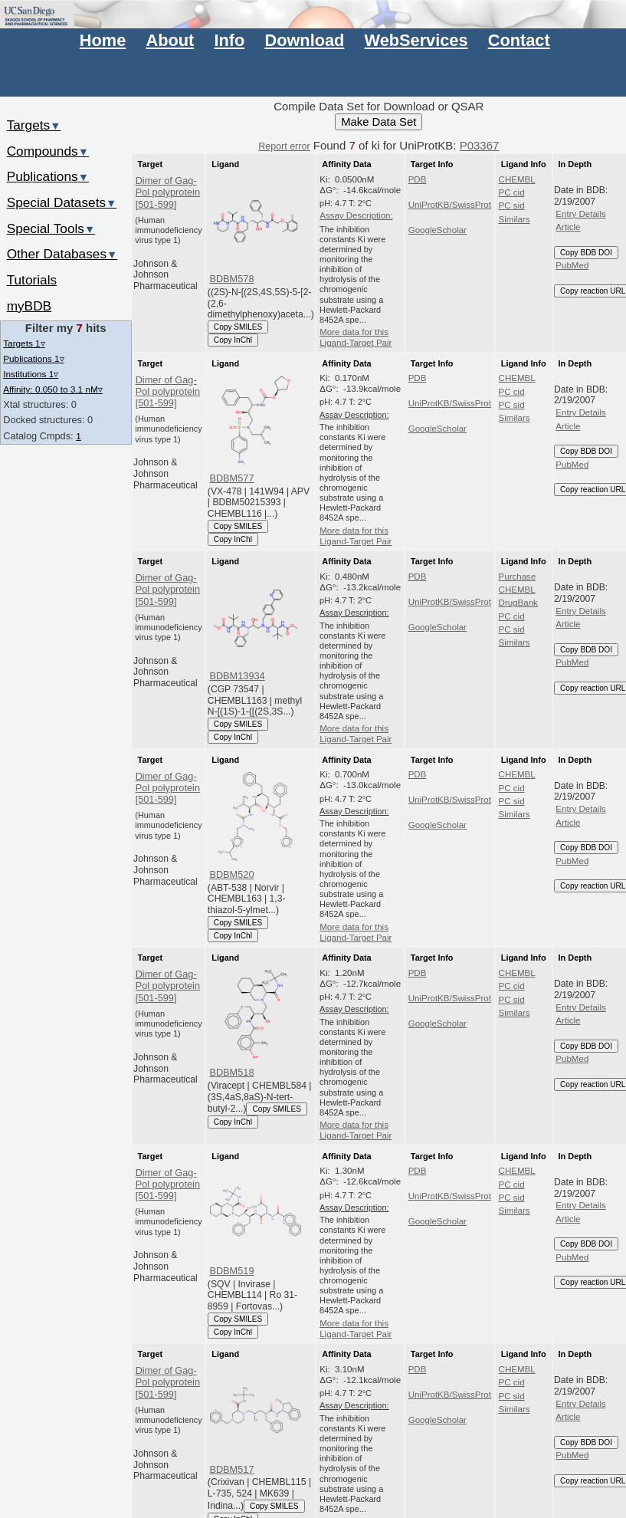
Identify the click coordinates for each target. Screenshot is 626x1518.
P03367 (480, 145)
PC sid (512, 205)
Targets (34, 125)
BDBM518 (231, 1072)
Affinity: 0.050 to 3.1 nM (53, 389)
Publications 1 (33, 358)
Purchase (517, 576)
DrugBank (518, 602)
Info (229, 40)
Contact (519, 40)
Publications (48, 176)
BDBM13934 (236, 676)
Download (304, 40)
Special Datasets (62, 202)
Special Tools (51, 228)
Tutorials (32, 280)
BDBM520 (231, 874)
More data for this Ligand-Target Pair (356, 337)
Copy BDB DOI (586, 252)
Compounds (48, 151)
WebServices (416, 40)
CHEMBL (517, 179)
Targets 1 (23, 343)
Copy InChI (233, 340)
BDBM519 (231, 1270)
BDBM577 (231, 478)
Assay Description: (356, 215)
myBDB (29, 306)
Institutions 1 (30, 374)
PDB (417, 179)
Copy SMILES (238, 327)
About (170, 40)
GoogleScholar (437, 230)
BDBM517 (231, 1469)
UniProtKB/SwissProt (449, 204)
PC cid (512, 192)
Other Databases (62, 253)
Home (103, 40)
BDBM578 (231, 278)
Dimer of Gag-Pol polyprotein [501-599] (168, 192)
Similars (514, 219)
